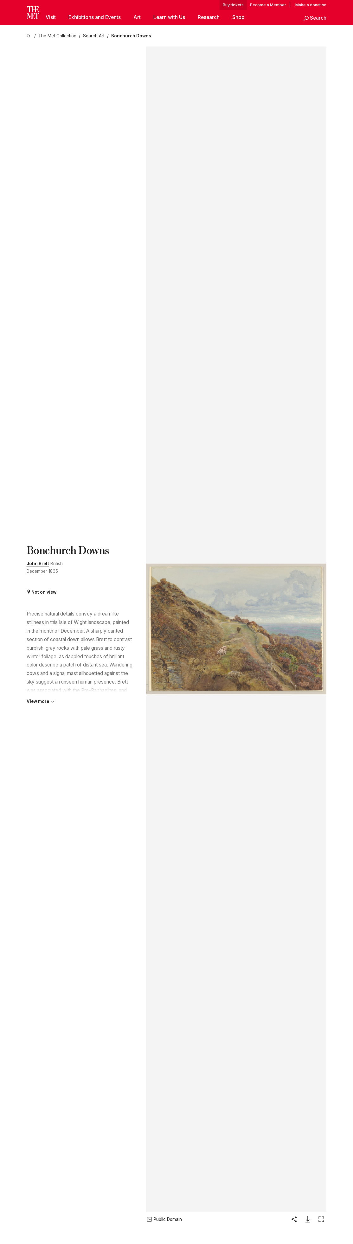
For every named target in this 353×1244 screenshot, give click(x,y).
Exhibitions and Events (94, 17)
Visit (51, 17)
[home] (29, 36)
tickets (237, 5)
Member (278, 5)
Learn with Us (169, 17)
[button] (315, 18)
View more (41, 701)
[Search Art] (94, 36)
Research (209, 17)
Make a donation (310, 5)
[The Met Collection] (57, 36)
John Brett (38, 563)
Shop (238, 17)
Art (137, 17)
